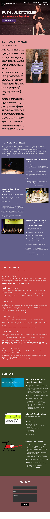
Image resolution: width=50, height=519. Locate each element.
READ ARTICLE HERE (21, 400)
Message (15, 489)
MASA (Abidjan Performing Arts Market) (39, 453)
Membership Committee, (21, 447)
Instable (44, 181)
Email (14, 485)
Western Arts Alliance (34, 451)
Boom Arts (27, 460)
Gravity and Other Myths (29, 456)
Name (15, 482)
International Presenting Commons (33, 445)
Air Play (39, 189)
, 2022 (42, 189)
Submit (25, 498)
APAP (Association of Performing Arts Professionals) (32, 444)
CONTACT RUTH (7, 20)
